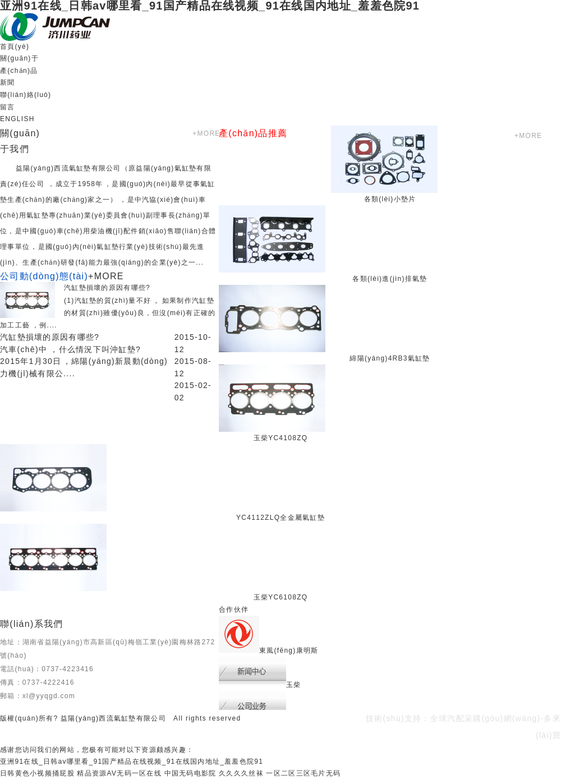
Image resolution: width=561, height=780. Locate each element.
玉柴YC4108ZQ (281, 438)
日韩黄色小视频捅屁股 (37, 773)
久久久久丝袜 (241, 773)
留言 (7, 107)
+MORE (205, 133)
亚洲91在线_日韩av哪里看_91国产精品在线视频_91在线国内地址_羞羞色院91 (131, 761)
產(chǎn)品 (19, 71)
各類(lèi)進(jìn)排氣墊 (389, 279)
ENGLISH (17, 119)
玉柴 (293, 685)
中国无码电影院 (190, 773)
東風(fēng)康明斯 (288, 650)
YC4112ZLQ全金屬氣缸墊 (280, 517)
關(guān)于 (19, 58)
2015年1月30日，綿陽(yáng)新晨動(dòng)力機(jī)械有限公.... (84, 367)
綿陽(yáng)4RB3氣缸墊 (390, 358)
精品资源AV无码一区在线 (119, 773)
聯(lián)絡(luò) (25, 95)
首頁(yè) (14, 46)
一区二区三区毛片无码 (303, 773)
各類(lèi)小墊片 (390, 199)
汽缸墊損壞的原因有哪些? (107, 288)
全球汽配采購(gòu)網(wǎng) (485, 718)
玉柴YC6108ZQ (281, 597)
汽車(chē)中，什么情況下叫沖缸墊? (70, 349)
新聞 (7, 82)
